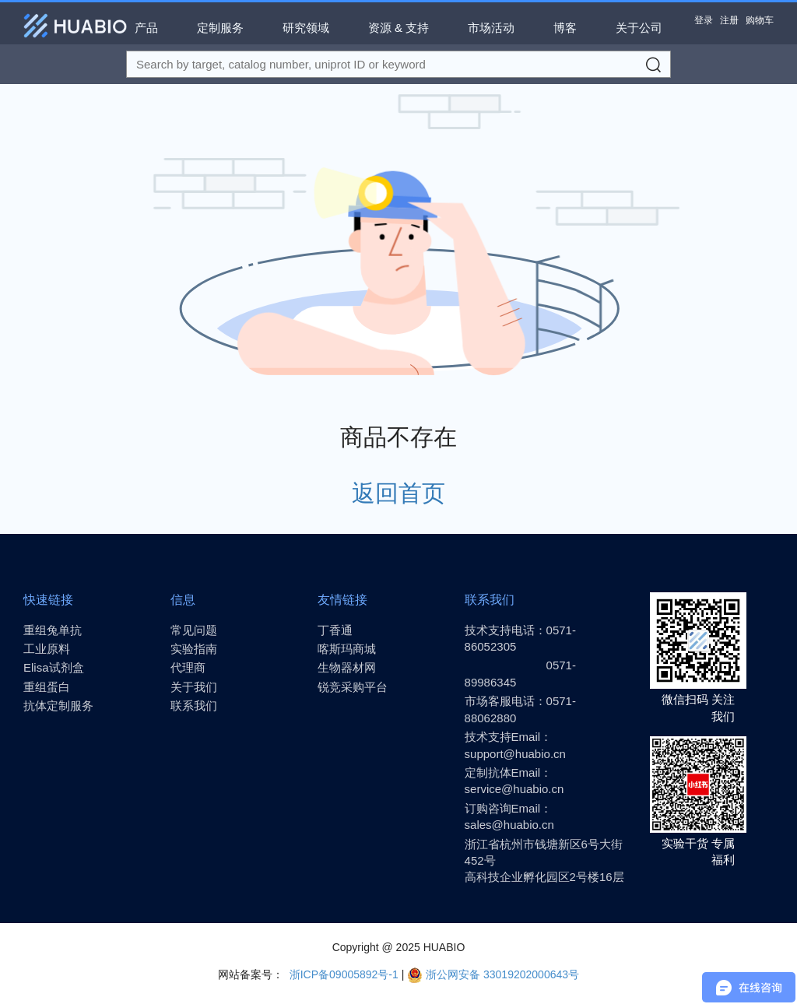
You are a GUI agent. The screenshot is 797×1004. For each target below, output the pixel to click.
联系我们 (193, 705)
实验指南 (193, 648)
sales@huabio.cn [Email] (509, 824)
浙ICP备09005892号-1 (342, 974)
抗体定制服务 (58, 705)
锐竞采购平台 (353, 686)
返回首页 (398, 493)
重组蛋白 (46, 686)
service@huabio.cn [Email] (514, 788)
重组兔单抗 (52, 630)
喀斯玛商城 (347, 648)
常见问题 (193, 630)
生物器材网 (347, 667)
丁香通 (335, 630)
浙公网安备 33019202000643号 (493, 974)
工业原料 (46, 648)
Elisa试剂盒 (53, 667)
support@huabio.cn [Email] (515, 753)
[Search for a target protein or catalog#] (398, 64)
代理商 (187, 667)
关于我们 (193, 686)
